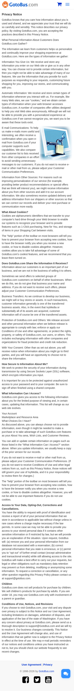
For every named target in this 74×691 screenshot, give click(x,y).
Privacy (47, 664)
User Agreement (31, 664)
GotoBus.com (46, 671)
